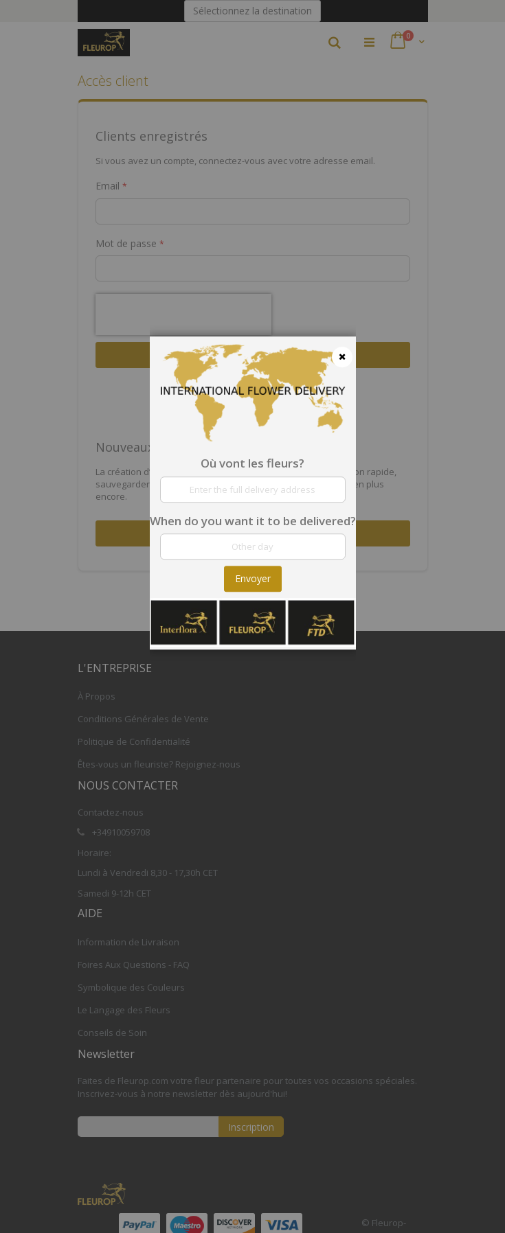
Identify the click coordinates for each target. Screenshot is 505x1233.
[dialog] (253, 616)
